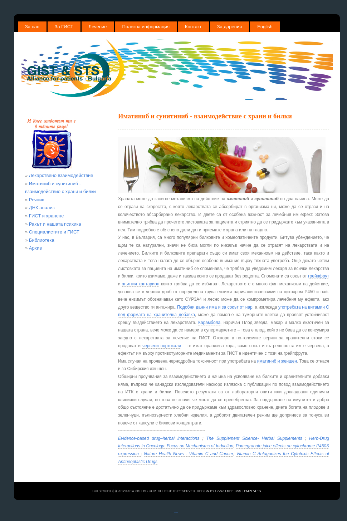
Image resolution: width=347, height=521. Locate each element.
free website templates (176, 512)
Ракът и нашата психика (55, 224)
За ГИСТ (64, 26)
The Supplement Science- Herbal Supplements (255, 438)
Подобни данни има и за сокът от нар (215, 307)
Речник (34, 199)
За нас (32, 26)
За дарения (229, 26)
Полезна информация (146, 26)
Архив (35, 248)
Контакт (193, 26)
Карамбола (209, 322)
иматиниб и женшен (277, 361)
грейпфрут (318, 276)
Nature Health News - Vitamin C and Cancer (188, 453)
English (265, 26)
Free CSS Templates (243, 491)
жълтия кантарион (140, 283)
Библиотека (41, 240)
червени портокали (161, 345)
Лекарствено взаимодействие (61, 175)
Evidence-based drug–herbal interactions (158, 438)
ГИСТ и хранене (46, 215)
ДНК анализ (42, 207)
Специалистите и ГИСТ (54, 232)
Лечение (98, 26)
